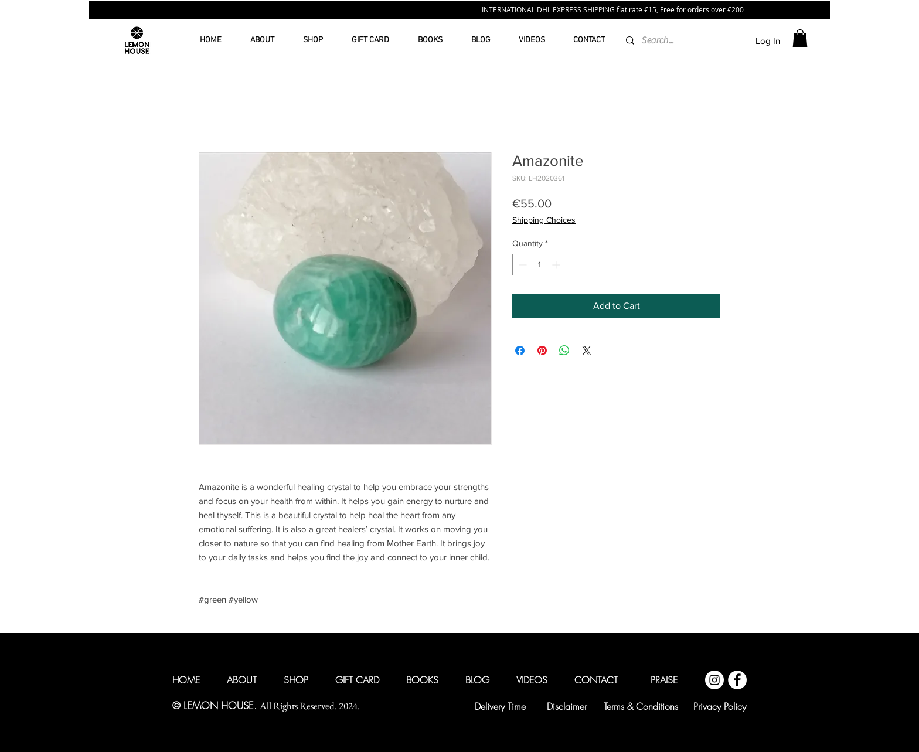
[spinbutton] (539, 264)
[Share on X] (587, 350)
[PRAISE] (664, 680)
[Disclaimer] (566, 706)
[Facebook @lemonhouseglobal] (737, 680)
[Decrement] (521, 264)
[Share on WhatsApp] (564, 350)
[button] (800, 38)
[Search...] (658, 40)
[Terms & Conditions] (640, 706)
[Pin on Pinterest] (542, 350)
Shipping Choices (544, 219)
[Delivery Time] (500, 706)
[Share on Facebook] (520, 350)
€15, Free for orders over (685, 9)
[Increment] (557, 264)
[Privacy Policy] (720, 706)
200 (737, 9)
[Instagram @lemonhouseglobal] (714, 680)
